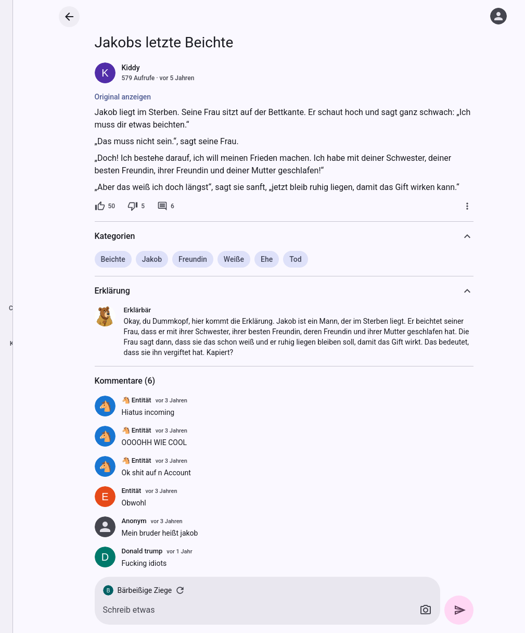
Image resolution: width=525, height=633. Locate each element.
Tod (295, 259)
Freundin (192, 259)
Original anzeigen (123, 97)
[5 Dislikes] (136, 206)
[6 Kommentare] (166, 206)
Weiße (234, 259)
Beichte (113, 259)
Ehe (267, 259)
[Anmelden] (498, 16)
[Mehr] (467, 206)
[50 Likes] (105, 206)
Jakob (152, 259)
